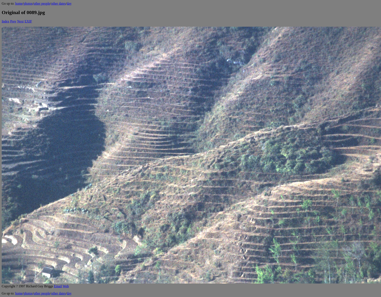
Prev (13, 21)
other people (42, 3)
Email (58, 286)
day (69, 3)
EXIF (28, 21)
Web (66, 286)
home (19, 3)
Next (20, 21)
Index (5, 21)
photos (28, 3)
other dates (58, 3)
